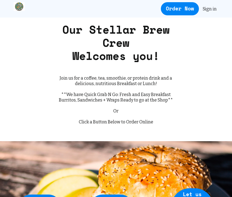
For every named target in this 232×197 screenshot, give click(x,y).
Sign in (210, 8)
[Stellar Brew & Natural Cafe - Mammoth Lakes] (19, 6)
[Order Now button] (180, 8)
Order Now (180, 8)
